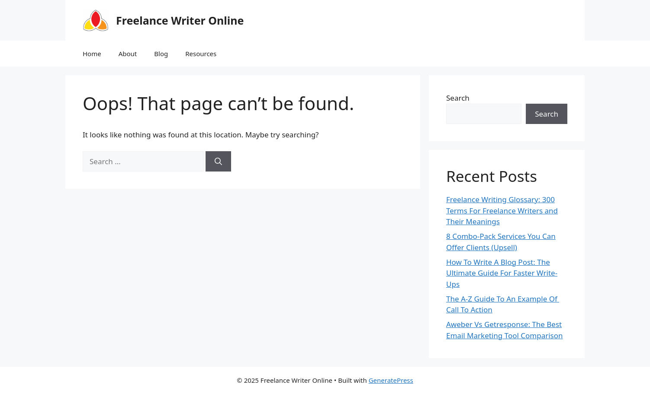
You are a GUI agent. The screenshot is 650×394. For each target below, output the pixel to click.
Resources (200, 53)
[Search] (218, 161)
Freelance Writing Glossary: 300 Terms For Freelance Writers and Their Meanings (502, 210)
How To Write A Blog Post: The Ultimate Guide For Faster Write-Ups (501, 273)
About (128, 53)
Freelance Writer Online (180, 20)
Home (92, 53)
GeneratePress (391, 380)
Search (458, 98)
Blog (161, 53)
